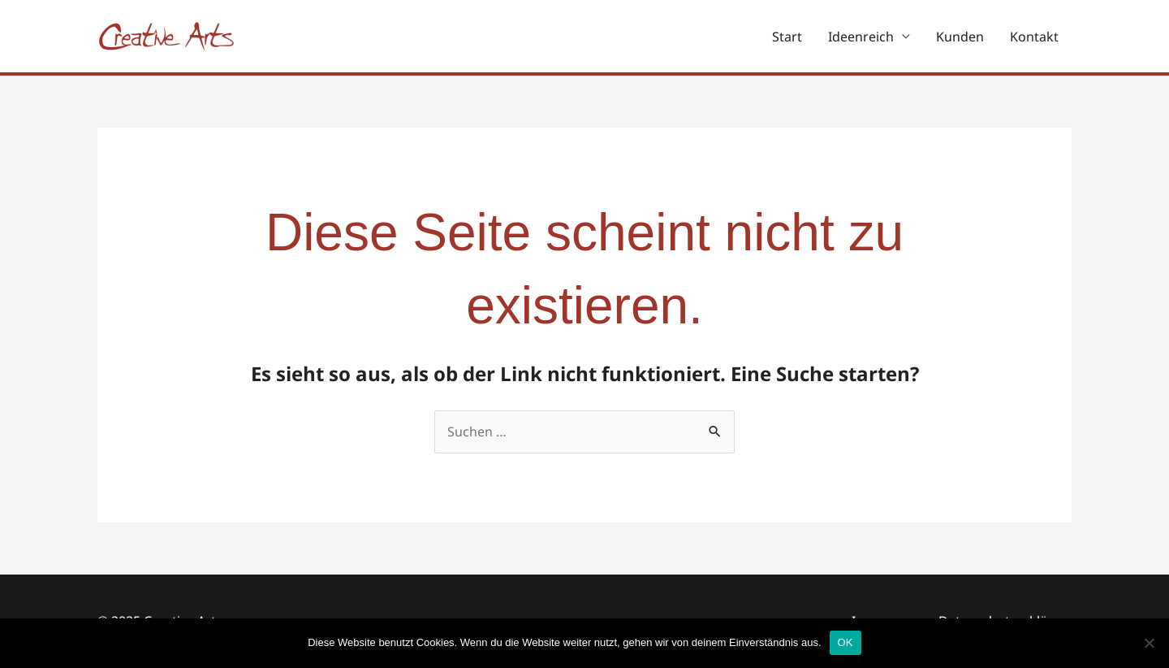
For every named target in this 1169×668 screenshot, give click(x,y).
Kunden (960, 37)
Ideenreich (861, 37)
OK (845, 642)
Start (787, 37)
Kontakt (1034, 37)
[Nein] (1149, 643)
